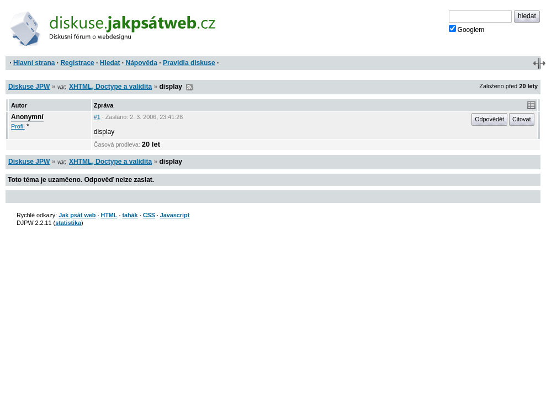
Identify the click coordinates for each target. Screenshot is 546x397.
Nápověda (141, 63)
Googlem (467, 29)
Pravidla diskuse (189, 63)
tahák (129, 215)
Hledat (110, 63)
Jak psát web (77, 215)
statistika (68, 222)
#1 (97, 117)
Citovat (521, 119)
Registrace (77, 63)
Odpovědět (489, 119)
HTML (108, 215)
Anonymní (27, 117)
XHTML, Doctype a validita (110, 86)
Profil (18, 126)
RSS (189, 87)
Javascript (174, 215)
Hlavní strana (34, 63)
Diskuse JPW (29, 86)
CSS (149, 215)
